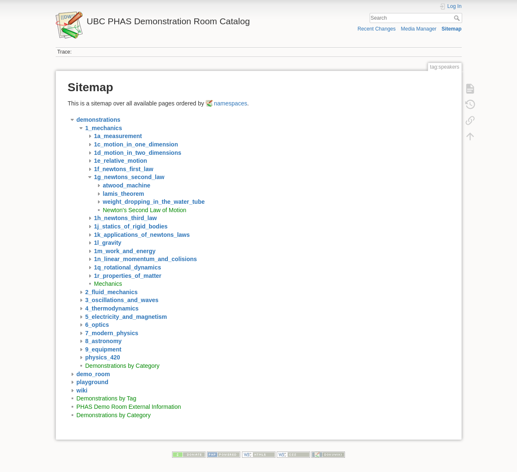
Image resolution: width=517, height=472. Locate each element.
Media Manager (418, 29)
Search (458, 18)
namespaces (230, 103)
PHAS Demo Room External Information (129, 406)
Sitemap (452, 29)
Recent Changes (377, 29)
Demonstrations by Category (122, 365)
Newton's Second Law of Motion (145, 210)
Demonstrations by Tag (106, 398)
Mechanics (108, 283)
